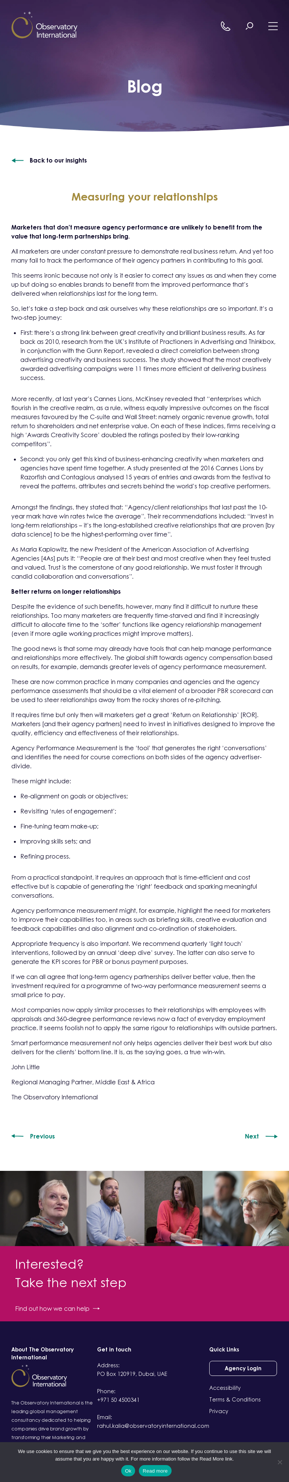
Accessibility (225, 1388)
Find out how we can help (57, 1308)
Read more (155, 1471)
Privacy (218, 1411)
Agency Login (243, 1368)
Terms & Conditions (235, 1399)
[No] (279, 1462)
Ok (128, 1471)
